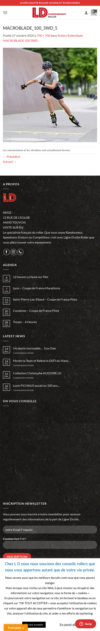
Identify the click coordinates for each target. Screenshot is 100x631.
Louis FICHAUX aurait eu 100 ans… (36, 385)
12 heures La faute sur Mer (30, 277)
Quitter (52, 624)
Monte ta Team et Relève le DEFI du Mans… (41, 360)
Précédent (11, 156)
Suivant (10, 161)
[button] (5, 12)
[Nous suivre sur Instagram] (13, 252)
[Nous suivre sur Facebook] (6, 252)
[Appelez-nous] (20, 252)
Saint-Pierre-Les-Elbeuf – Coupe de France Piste (45, 299)
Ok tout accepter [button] (34, 624)
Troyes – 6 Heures (25, 322)
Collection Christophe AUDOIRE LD (37, 373)
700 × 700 (43, 35)
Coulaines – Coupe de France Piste (36, 310)
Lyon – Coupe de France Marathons (36, 288)
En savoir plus (69, 624)
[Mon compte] (86, 12)
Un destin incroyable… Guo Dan (34, 348)
